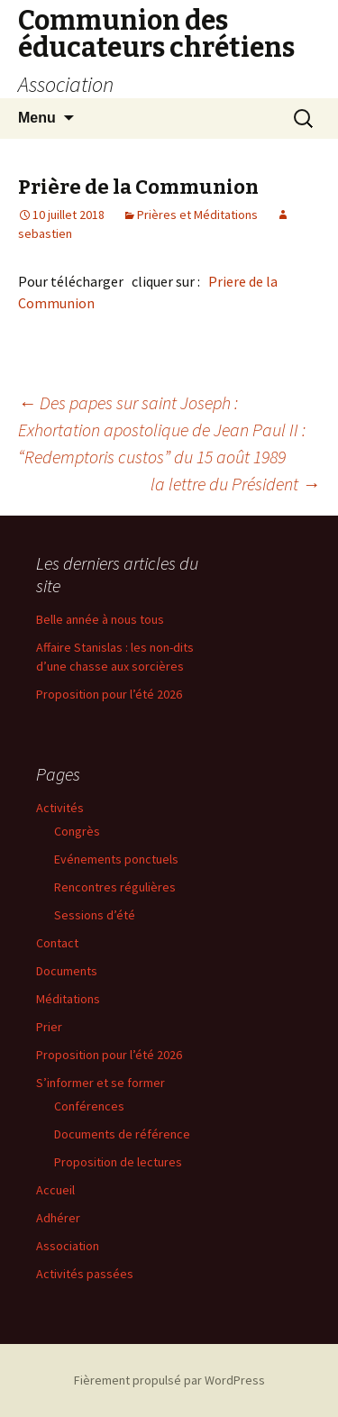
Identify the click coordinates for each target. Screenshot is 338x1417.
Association (67, 1246)
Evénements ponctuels (116, 859)
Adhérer (58, 1218)
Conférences (89, 1106)
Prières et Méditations (197, 214)
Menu (37, 117)
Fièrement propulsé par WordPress (169, 1380)
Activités (60, 808)
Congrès (77, 831)
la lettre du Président (235, 483)
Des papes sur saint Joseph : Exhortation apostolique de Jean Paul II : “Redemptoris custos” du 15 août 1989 (162, 429)
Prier (49, 1027)
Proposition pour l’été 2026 (109, 694)
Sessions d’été (94, 915)
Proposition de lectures (118, 1162)
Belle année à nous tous (100, 619)
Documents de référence (122, 1134)
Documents (66, 971)
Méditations (68, 999)
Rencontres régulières (115, 887)
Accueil (55, 1190)
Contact (57, 943)
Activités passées (84, 1274)
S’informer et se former (100, 1082)
